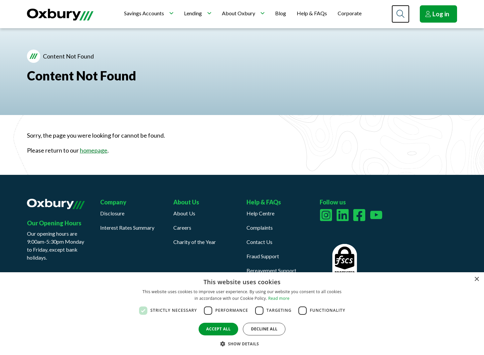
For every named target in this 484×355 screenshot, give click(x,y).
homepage (93, 150)
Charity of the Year (194, 242)
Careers (182, 227)
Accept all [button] (218, 329)
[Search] (400, 14)
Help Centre (260, 213)
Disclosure (112, 213)
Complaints (259, 227)
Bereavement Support (271, 270)
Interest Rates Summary (127, 227)
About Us (184, 213)
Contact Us (259, 242)
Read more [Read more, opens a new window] (278, 298)
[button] (242, 343)
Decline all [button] (264, 329)
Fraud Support (262, 256)
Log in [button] (437, 14)
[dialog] (242, 313)
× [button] (476, 279)
